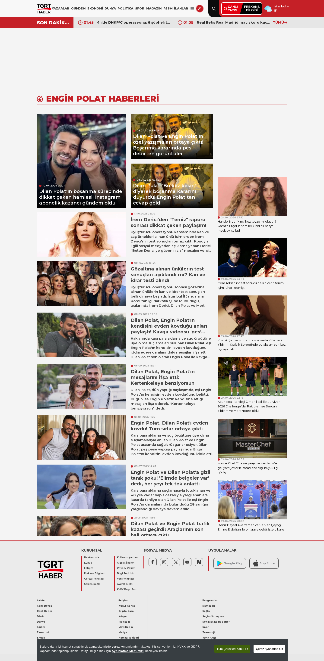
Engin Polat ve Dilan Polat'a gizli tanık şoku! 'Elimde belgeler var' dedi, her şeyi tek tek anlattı (170, 478)
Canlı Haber (44, 611)
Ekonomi (43, 632)
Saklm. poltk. (92, 584)
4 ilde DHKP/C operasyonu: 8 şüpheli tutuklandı (134, 22)
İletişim (88, 568)
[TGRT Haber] (44, 8)
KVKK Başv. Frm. (127, 589)
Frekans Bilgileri (94, 573)
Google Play (229, 563)
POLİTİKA (125, 8)
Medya (122, 632)
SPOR (139, 8)
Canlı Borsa (44, 605)
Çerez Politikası (94, 578)
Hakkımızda (91, 557)
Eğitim (41, 627)
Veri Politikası (125, 578)
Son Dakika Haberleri (216, 621)
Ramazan (208, 605)
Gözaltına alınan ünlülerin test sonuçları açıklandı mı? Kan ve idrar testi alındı (168, 274)
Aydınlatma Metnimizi (128, 651)
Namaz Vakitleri (128, 637)
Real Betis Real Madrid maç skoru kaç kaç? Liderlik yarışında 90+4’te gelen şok (233, 22)
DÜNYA (110, 8)
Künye (88, 562)
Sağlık (206, 611)
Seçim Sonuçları (213, 616)
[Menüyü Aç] (192, 8)
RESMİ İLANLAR (175, 8)
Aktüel (41, 600)
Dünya (41, 621)
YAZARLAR (60, 8)
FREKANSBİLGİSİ (252, 8)
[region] (162, 650)
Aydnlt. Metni (125, 584)
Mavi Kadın (125, 627)
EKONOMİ (95, 8)
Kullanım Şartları (127, 557)
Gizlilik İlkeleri (125, 562)
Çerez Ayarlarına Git (269, 649)
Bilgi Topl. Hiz (126, 573)
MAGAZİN (154, 8)
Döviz (40, 616)
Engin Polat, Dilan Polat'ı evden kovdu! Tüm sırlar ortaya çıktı (169, 425)
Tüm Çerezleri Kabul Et (232, 649)
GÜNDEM (78, 8)
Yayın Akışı (209, 637)
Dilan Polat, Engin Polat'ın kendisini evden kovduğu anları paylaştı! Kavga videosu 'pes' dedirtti (169, 328)
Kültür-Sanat (126, 605)
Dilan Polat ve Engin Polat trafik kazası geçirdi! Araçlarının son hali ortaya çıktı (170, 529)
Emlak (41, 637)
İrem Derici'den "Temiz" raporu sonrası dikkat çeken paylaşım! (168, 222)
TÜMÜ (280, 22)
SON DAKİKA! (53, 22)
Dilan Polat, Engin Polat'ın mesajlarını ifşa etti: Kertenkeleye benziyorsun (163, 377)
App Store (264, 563)
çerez (116, 646)
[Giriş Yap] (200, 8)
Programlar (210, 600)
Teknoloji (208, 632)
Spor (205, 627)
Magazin (124, 621)
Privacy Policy (126, 568)
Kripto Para (126, 611)
